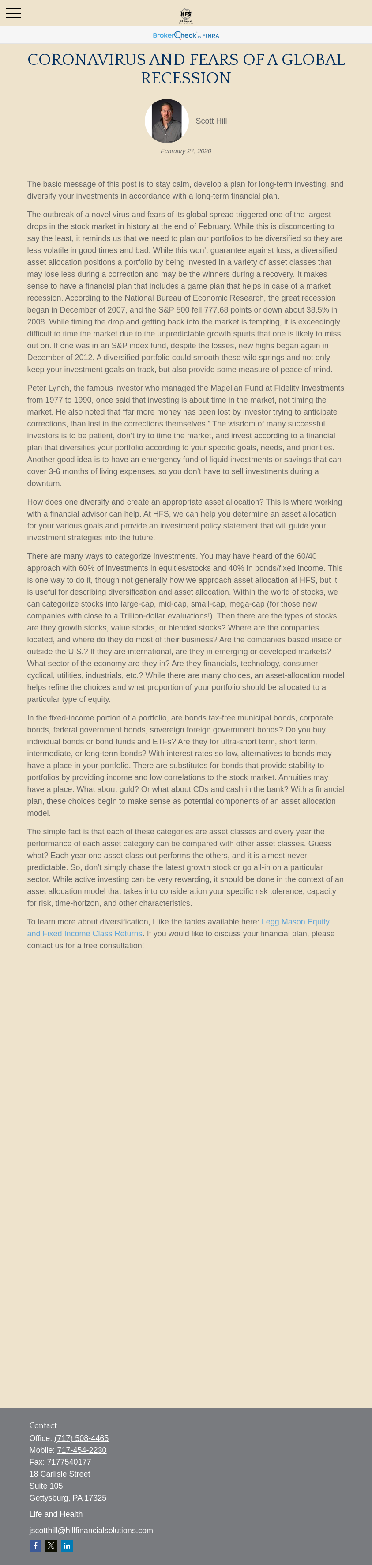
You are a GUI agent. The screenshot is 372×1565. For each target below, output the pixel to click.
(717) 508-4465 (81, 1438)
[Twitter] (51, 1546)
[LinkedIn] (67, 1546)
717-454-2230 (82, 1450)
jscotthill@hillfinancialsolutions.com (91, 1530)
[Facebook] (35, 1546)
